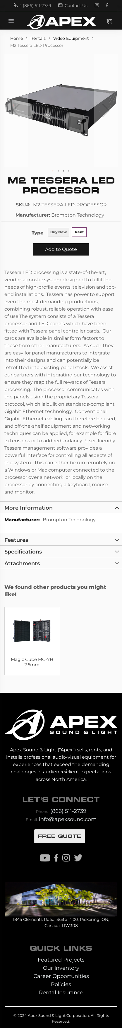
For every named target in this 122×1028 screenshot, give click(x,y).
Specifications (23, 551)
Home (17, 38)
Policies (61, 984)
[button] (16, 110)
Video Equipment (71, 38)
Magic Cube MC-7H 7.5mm (32, 662)
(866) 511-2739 (68, 811)
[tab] (61, 507)
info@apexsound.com (68, 819)
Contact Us (72, 5)
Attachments (22, 563)
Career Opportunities (61, 976)
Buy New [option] (58, 232)
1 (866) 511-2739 (32, 5)
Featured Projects (61, 959)
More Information (28, 507)
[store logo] (61, 22)
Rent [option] (79, 232)
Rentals (38, 38)
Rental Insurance (61, 992)
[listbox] (67, 232)
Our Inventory (61, 967)
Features (16, 540)
